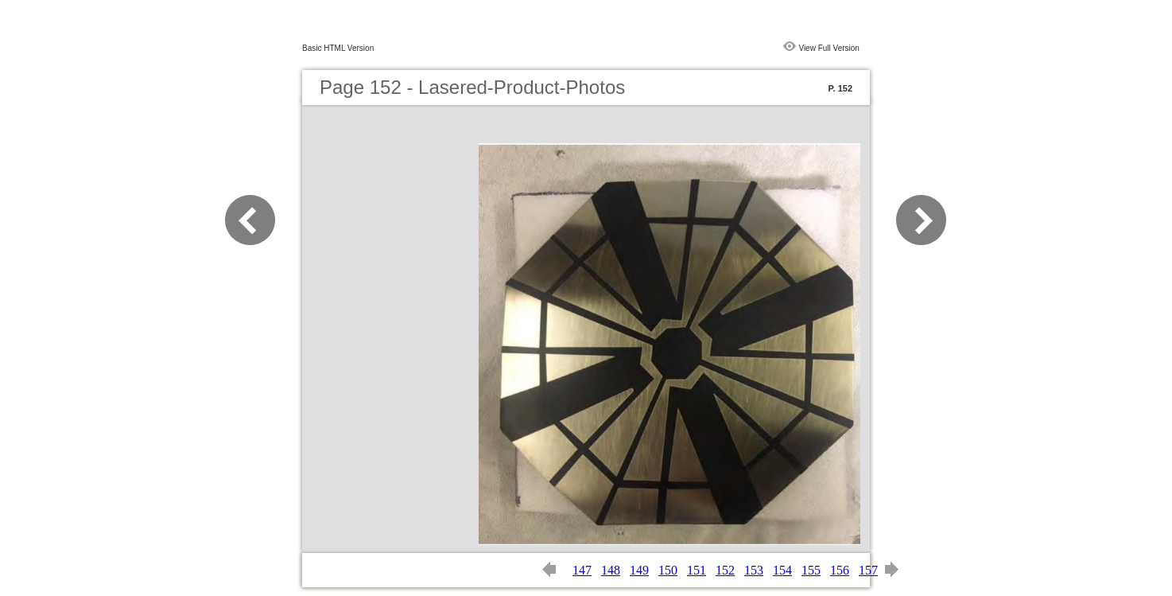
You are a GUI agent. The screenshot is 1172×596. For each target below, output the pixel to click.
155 (811, 570)
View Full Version (829, 48)
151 (696, 570)
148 (610, 570)
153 (753, 570)
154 (782, 570)
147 (582, 570)
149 (639, 570)
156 (839, 570)
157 (868, 570)
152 (725, 570)
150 (667, 570)
